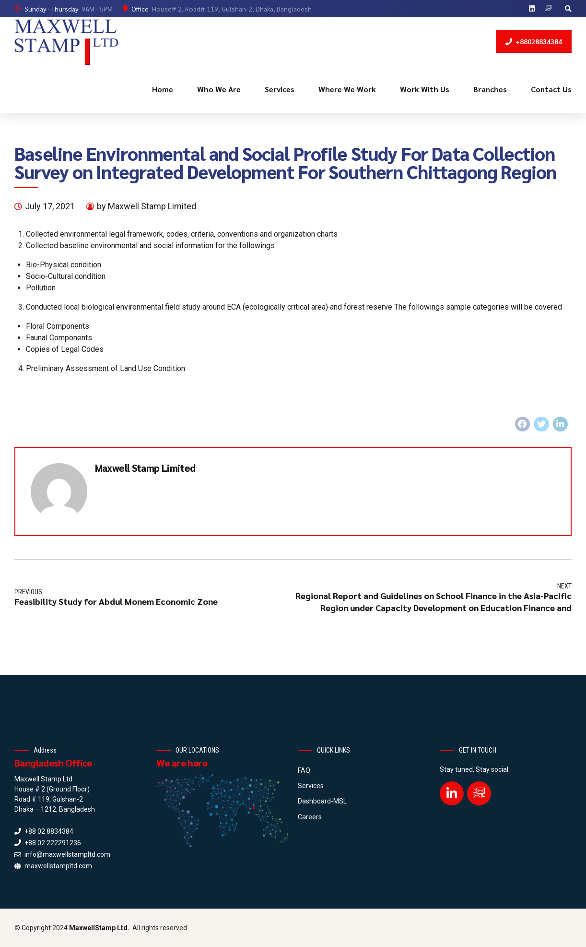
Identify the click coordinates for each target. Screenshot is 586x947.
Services (279, 89)
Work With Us (424, 89)
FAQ (304, 770)
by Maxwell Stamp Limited (146, 206)
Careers (310, 817)
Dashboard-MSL (322, 801)
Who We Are (219, 89)
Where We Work (347, 89)
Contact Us (551, 89)
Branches (490, 89)
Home (162, 89)
